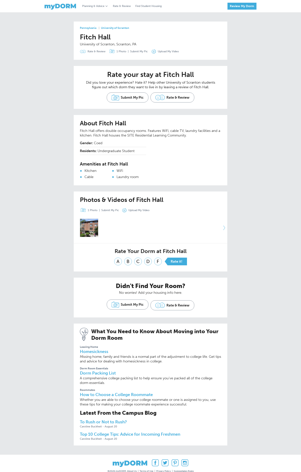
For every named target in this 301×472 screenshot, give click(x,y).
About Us (132, 462)
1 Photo (119, 51)
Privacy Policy (163, 462)
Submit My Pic (141, 51)
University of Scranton (115, 28)
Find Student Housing (148, 6)
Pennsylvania (88, 28)
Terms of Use (146, 462)
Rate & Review (122, 6)
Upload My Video (173, 51)
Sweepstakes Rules (184, 462)
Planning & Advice (93, 6)
